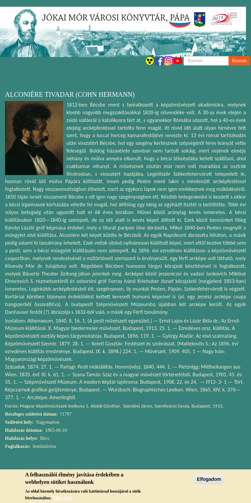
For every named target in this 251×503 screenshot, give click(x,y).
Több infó (62, 498)
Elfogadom (209, 480)
